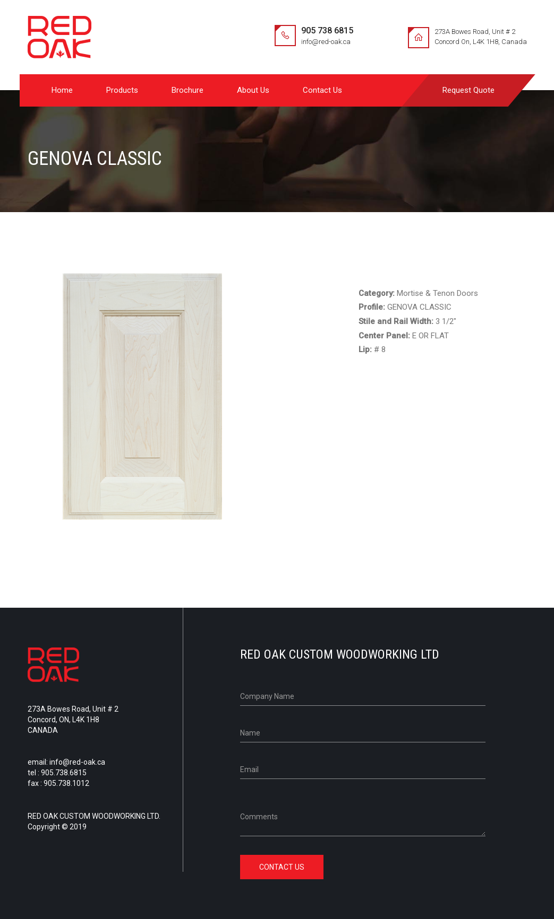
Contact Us (322, 90)
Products (122, 90)
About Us (253, 90)
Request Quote (468, 90)
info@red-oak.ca (326, 42)
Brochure (187, 90)
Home (62, 90)
